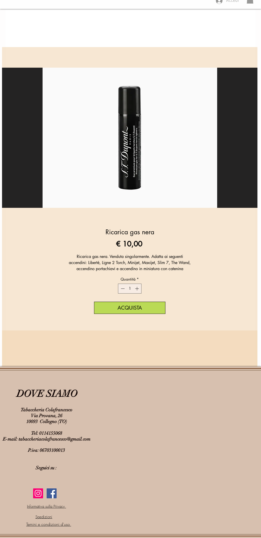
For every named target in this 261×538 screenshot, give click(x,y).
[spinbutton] (130, 288)
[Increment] (137, 288)
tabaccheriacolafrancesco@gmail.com (54, 439)
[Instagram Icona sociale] (38, 493)
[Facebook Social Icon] (52, 493)
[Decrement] (122, 288)
